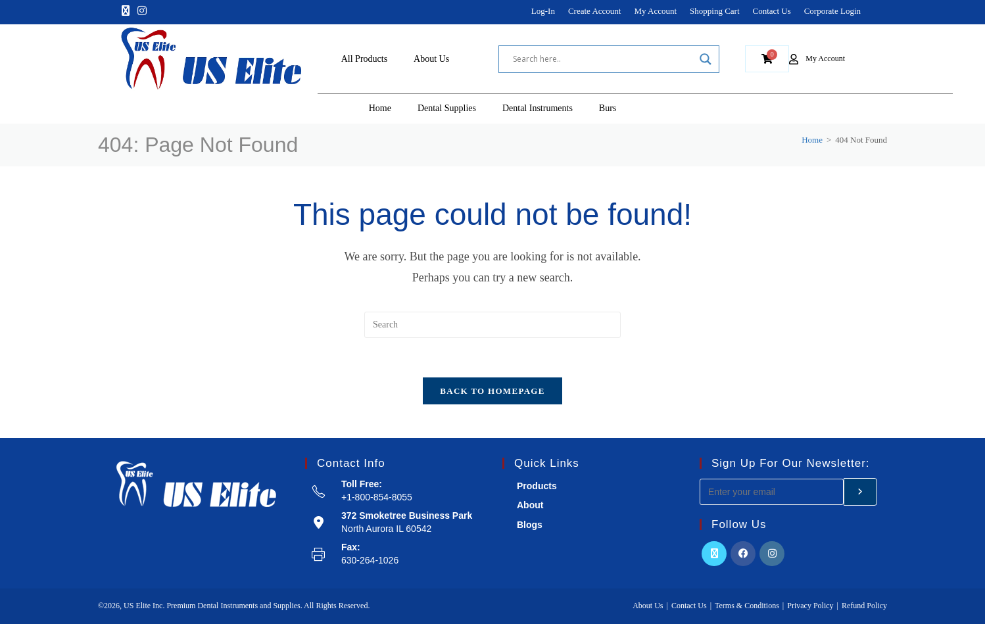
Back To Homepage (492, 391)
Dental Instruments (537, 108)
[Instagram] (142, 11)
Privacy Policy (810, 605)
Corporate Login (832, 11)
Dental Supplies (447, 108)
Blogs (529, 524)
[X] (126, 11)
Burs (607, 108)
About (530, 505)
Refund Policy (864, 605)
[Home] (812, 140)
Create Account (594, 11)
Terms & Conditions (747, 605)
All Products (364, 59)
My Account (655, 11)
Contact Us (772, 11)
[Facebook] (743, 554)
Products (537, 486)
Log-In (543, 11)
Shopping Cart (714, 11)
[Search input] (603, 59)
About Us (431, 59)
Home (380, 108)
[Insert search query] (492, 325)
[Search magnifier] (705, 59)
